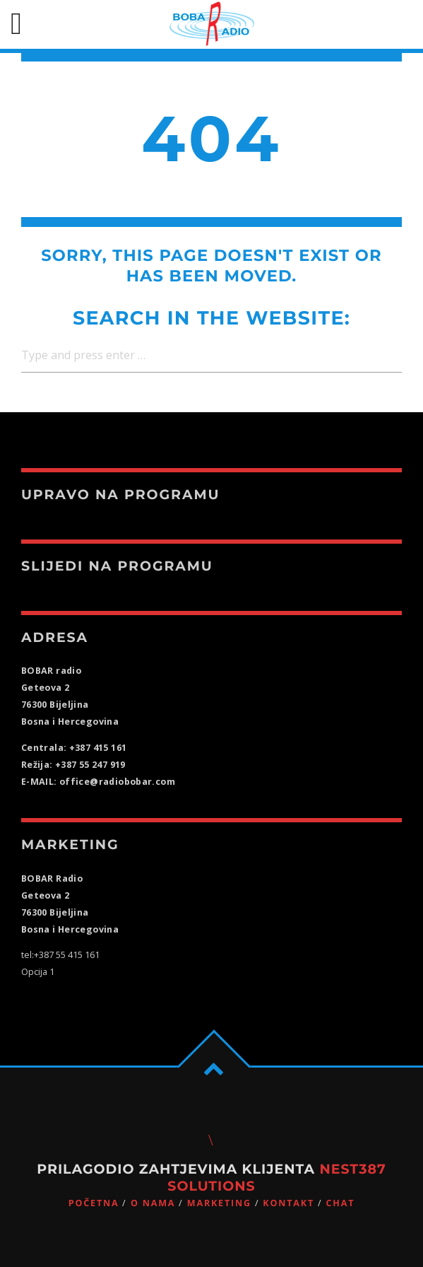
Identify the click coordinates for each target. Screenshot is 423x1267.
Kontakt (288, 1203)
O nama (153, 1203)
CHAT (340, 1203)
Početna (93, 1203)
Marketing (219, 1203)
